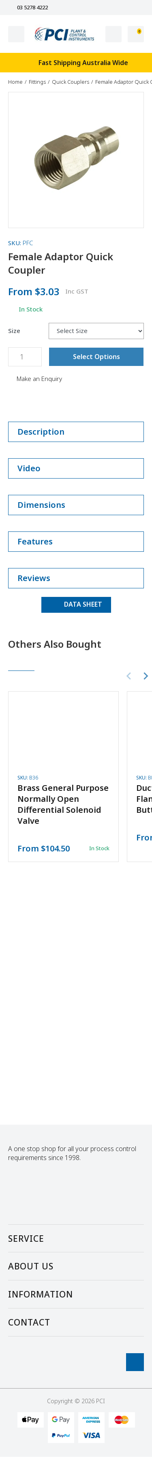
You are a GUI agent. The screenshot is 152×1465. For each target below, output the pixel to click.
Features (76, 541)
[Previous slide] (129, 676)
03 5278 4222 (28, 7)
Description (76, 431)
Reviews (76, 578)
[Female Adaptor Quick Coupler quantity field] (25, 356)
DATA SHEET (76, 604)
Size (14, 331)
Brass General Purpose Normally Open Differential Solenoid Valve (63, 804)
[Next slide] (145, 676)
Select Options (96, 356)
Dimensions (76, 504)
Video (76, 468)
